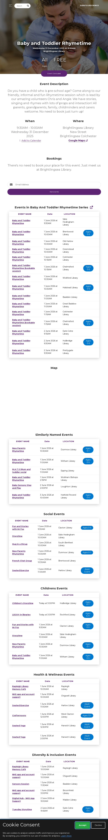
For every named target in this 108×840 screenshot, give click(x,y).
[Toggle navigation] (9, 5)
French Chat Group (21, 558)
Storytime (17, 533)
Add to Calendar (30, 140)
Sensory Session (19, 781)
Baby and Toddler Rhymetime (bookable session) (22, 265)
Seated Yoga (18, 723)
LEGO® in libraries (20, 612)
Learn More (66, 836)
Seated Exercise (19, 567)
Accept (82, 825)
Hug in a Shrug (19, 541)
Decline (98, 825)
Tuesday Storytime (21, 806)
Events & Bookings (89, 5)
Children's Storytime (21, 600)
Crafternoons (18, 712)
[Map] (54, 396)
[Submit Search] (28, 5)
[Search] (20, 5)
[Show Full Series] (91, 207)
